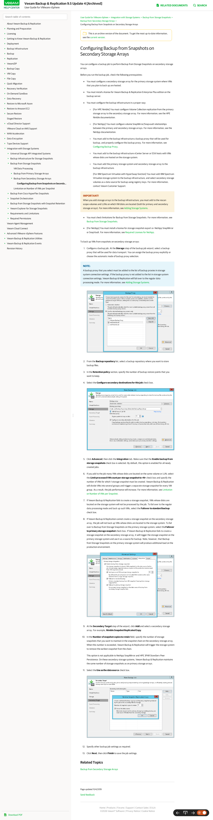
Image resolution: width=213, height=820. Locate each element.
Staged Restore (14, 118)
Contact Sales (141, 807)
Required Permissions (20, 218)
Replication (12, 58)
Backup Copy (13, 68)
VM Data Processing (23, 168)
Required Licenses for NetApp (139, 232)
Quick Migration (14, 83)
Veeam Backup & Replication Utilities (24, 238)
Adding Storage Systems (136, 208)
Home (102, 807)
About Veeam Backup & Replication (24, 23)
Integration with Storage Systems (23, 148)
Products (111, 807)
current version (97, 37)
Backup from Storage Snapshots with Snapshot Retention (37, 203)
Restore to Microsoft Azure (19, 103)
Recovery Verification (17, 88)
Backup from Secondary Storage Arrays (32, 178)
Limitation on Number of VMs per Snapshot (34, 188)
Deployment (13, 43)
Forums (120, 807)
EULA (152, 807)
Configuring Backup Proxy (105, 146)
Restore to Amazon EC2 (18, 108)
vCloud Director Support (18, 123)
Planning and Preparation (19, 28)
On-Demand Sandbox (17, 93)
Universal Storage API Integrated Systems (30, 153)
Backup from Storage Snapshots (25, 163)
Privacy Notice (133, 811)
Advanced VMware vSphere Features (25, 233)
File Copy (11, 78)
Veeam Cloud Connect (17, 228)
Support (130, 807)
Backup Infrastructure (17, 48)
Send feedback (87, 794)
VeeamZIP (12, 63)
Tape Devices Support (17, 143)
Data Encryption (15, 138)
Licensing (11, 33)
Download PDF (15, 815)
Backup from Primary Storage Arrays (31, 173)
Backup (10, 53)
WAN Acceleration (15, 133)
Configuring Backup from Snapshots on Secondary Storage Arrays (42, 183)
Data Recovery (14, 98)
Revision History (14, 248)
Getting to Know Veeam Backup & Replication (28, 38)
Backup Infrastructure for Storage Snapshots (31, 158)
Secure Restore (14, 113)
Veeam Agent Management (20, 223)
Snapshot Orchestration (21, 198)
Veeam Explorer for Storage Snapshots (28, 208)
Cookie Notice (148, 811)
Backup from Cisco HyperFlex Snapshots (29, 193)
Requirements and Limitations (24, 213)
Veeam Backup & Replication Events (24, 243)
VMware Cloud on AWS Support (22, 128)
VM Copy (11, 73)
